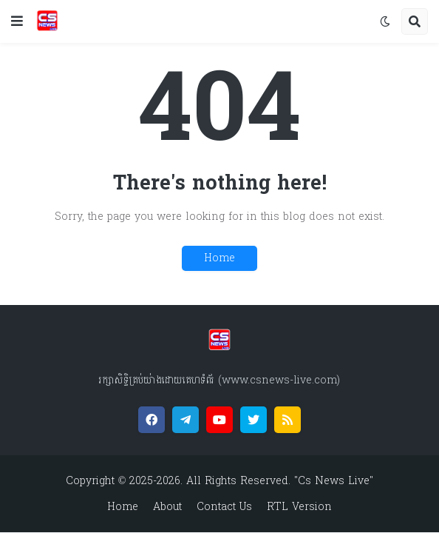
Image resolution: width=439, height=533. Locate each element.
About (167, 507)
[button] (17, 21)
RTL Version (299, 507)
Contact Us (224, 507)
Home (219, 258)
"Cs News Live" (331, 481)
